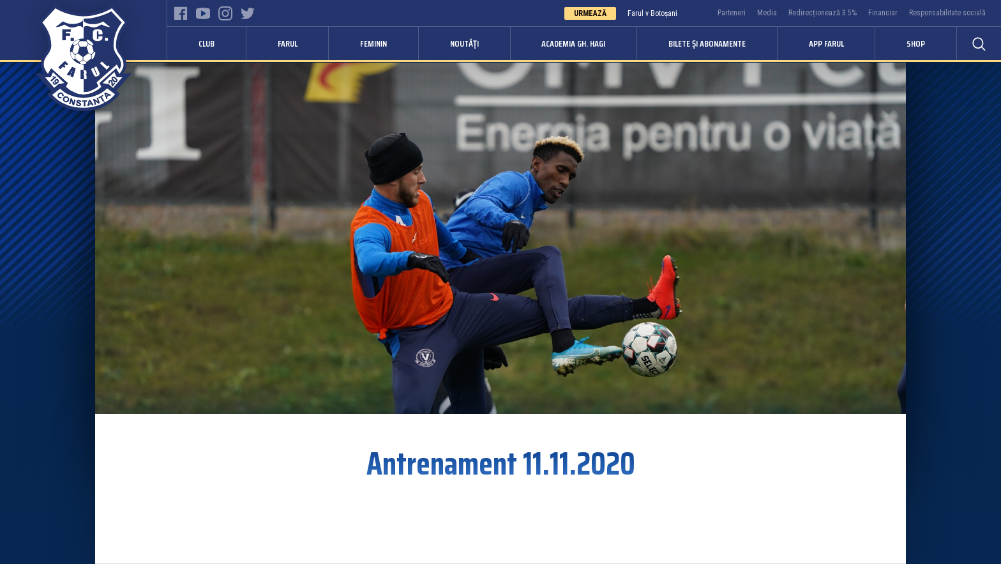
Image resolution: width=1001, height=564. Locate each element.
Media (767, 12)
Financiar (883, 12)
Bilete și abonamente (707, 43)
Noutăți (464, 43)
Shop (916, 43)
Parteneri (732, 12)
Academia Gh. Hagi (573, 43)
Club (206, 43)
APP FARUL (826, 43)
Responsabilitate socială (947, 12)
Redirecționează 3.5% (822, 12)
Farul (287, 43)
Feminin (373, 43)
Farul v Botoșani (652, 13)
